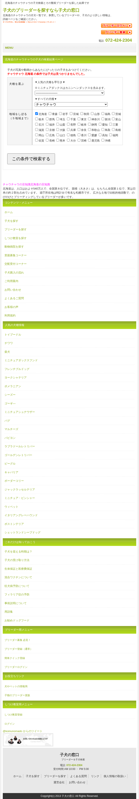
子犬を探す (11, 220)
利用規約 (10, 315)
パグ (7, 420)
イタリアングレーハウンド (21, 515)
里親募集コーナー (15, 255)
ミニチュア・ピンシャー (19, 498)
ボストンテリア (14, 524)
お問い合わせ (12, 289)
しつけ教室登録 (13, 714)
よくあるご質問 (14, 298)
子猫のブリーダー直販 (17, 695)
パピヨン (10, 437)
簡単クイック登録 (14, 658)
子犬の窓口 (69, 757)
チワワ (8, 343)
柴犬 (7, 351)
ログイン (9, 723)
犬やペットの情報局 (16, 686)
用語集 (8, 611)
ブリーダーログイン (16, 667)
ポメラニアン (12, 386)
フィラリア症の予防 (16, 594)
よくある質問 (78, 776)
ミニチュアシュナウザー (19, 412)
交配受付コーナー (15, 263)
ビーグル (10, 463)
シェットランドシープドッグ (22, 532)
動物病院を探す (14, 246)
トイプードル (12, 334)
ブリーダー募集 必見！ (17, 640)
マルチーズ (11, 429)
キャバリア (11, 472)
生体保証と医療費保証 (18, 568)
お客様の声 (11, 307)
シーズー (10, 394)
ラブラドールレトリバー (19, 446)
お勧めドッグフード (16, 620)
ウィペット (11, 506)
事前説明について (15, 603)
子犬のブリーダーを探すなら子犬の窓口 (41, 10)
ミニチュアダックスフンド (21, 360)
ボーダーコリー (14, 480)
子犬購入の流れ (14, 272)
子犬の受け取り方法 (16, 560)
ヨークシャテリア (15, 377)
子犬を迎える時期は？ (18, 551)
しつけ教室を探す (15, 238)
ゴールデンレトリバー (18, 455)
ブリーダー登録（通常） (18, 648)
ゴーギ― (10, 403)
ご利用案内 (11, 281)
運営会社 (59, 782)
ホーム (8, 212)
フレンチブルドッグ (16, 369)
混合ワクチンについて (18, 577)
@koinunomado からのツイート (22, 731)
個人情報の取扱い (115, 776)
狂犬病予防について (16, 586)
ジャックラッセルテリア (19, 489)
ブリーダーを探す (15, 229)
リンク (95, 776)
